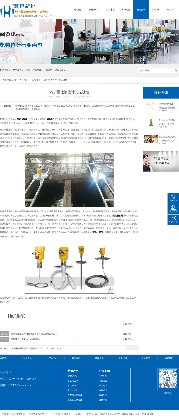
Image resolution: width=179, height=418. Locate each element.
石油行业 (103, 381)
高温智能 (37, 70)
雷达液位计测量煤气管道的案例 (25, 339)
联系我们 (171, 10)
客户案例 (126, 10)
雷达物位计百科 (37, 348)
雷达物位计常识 (53, 348)
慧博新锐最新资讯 (20, 348)
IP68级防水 (18, 70)
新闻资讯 (141, 10)
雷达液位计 (94, 10)
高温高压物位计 (75, 400)
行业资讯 (36, 80)
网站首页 (78, 10)
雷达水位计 (73, 390)
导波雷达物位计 (166, 104)
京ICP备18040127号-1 (38, 414)
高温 (94, 232)
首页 (14, 80)
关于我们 (156, 10)
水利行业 (103, 390)
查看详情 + (128, 334)
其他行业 (103, 400)
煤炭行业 (103, 395)
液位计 (49, 119)
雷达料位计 (73, 385)
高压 (28, 70)
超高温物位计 (61, 70)
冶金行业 (103, 385)
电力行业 (103, 376)
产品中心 (110, 10)
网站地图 (169, 358)
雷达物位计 (118, 216)
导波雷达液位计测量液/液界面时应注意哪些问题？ (34, 334)
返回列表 (132, 347)
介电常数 (48, 70)
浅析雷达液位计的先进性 (55, 80)
